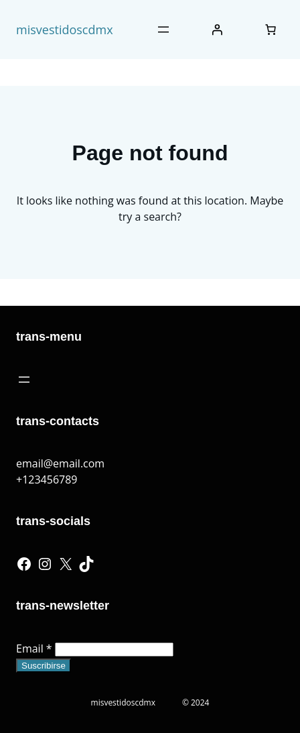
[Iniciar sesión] (217, 29)
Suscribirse (43, 666)
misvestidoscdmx (64, 29)
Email (34, 648)
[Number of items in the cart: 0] (270, 29)
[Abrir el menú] (163, 29)
